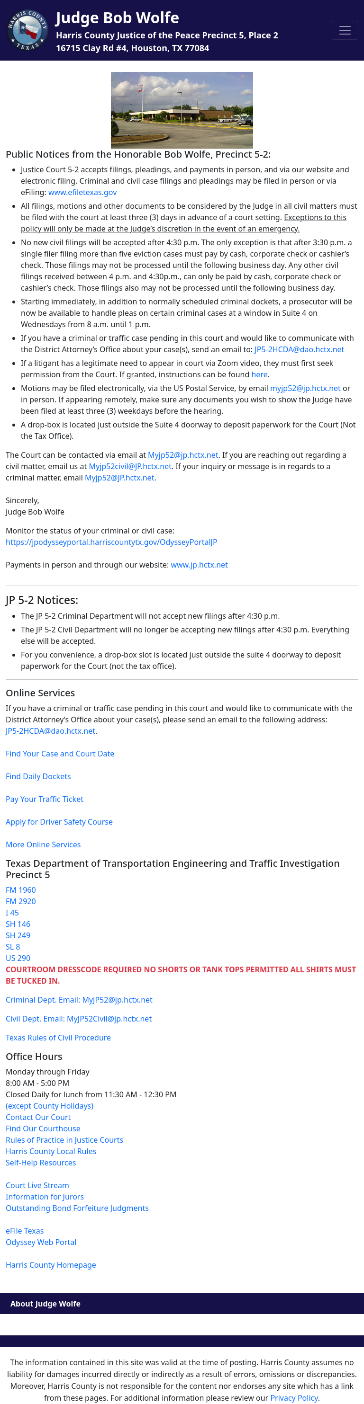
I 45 (12, 912)
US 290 (18, 958)
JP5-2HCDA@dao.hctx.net (299, 349)
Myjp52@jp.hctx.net (183, 455)
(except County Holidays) (49, 1106)
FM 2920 (21, 901)
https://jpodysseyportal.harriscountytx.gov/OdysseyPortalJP (112, 542)
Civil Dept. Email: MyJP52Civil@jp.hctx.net (79, 1018)
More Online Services (43, 844)
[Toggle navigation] (345, 30)
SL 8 (13, 947)
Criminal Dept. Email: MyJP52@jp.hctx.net (79, 1000)
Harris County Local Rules (51, 1151)
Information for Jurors (45, 1196)
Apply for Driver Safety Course (59, 822)
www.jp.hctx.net (199, 565)
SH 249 (18, 935)
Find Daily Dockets (38, 776)
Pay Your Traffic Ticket (44, 799)
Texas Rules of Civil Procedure (58, 1037)
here (259, 374)
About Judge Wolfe (45, 1303)
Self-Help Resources (41, 1162)
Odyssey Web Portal (41, 1242)
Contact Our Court (38, 1117)
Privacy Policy (294, 1398)
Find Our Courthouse (43, 1128)
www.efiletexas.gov (82, 192)
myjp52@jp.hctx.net (305, 388)
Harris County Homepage (51, 1265)
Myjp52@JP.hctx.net (119, 477)
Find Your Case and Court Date (60, 753)
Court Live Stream (37, 1185)
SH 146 (18, 924)
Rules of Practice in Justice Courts (64, 1140)
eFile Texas (25, 1231)
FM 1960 (21, 890)
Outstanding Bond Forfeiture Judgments (77, 1208)
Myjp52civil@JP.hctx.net (130, 466)
